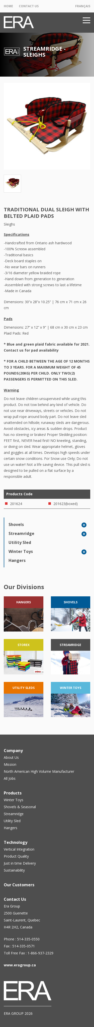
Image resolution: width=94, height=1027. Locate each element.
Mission (10, 764)
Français (82, 6)
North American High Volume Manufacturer (39, 771)
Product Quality (16, 856)
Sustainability (14, 870)
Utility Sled (20, 542)
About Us (11, 757)
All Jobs (10, 778)
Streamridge (21, 533)
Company (13, 750)
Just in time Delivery (20, 863)
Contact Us (29, 6)
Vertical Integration (19, 849)
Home (8, 6)
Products (13, 793)
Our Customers (19, 885)
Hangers (17, 560)
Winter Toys (21, 551)
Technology (15, 842)
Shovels (16, 524)
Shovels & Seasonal (20, 806)
